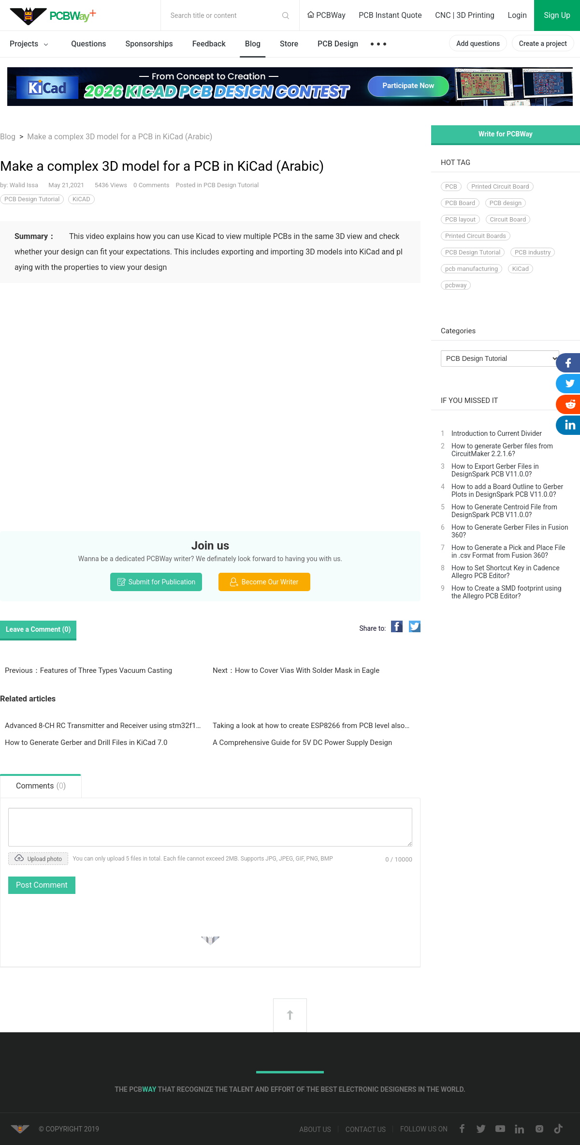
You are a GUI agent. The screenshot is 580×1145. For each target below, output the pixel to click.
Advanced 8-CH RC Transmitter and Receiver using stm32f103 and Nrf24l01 (104, 725)
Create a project (543, 43)
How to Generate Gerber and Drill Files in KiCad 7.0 (86, 742)
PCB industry (533, 252)
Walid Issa (25, 185)
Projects (31, 44)
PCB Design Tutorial (231, 185)
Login (517, 15)
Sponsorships (149, 43)
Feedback (209, 43)
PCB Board (460, 203)
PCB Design (338, 43)
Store (289, 43)
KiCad (520, 268)
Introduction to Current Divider (496, 433)
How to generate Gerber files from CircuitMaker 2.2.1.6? (502, 450)
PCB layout (460, 219)
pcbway (455, 285)
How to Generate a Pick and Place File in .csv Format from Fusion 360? (508, 551)
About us (315, 1129)
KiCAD (81, 199)
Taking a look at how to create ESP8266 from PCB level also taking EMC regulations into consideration (312, 725)
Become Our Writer (264, 582)
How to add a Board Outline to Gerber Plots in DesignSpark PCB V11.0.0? (507, 490)
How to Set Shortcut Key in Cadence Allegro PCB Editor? (505, 572)
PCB (451, 186)
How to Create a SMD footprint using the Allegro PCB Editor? (506, 592)
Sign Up (557, 15)
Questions (88, 43)
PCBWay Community (56, 15)
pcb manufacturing (471, 268)
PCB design (506, 203)
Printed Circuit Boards (475, 235)
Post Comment (42, 885)
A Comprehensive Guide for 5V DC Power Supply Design (302, 742)
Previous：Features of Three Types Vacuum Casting (88, 670)
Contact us (366, 1129)
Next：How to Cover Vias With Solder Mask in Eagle (296, 670)
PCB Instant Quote (390, 15)
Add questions (478, 43)
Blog (253, 43)
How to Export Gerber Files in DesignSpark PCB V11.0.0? (495, 470)
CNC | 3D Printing (464, 15)
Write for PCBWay (505, 134)
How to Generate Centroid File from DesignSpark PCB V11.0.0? (504, 511)
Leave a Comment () (38, 629)
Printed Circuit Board (500, 186)
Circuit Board (508, 219)
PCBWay (326, 15)
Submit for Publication (156, 582)
